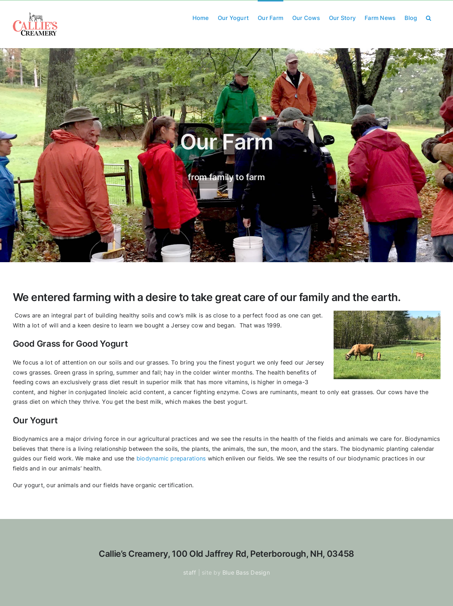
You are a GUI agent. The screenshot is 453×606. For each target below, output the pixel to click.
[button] (428, 17)
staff (189, 572)
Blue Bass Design (246, 572)
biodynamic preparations (171, 458)
